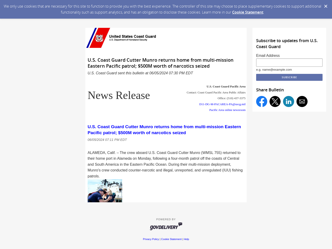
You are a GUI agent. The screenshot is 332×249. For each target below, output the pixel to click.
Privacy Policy (151, 239)
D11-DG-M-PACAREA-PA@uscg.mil (222, 104)
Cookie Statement (247, 12)
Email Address (268, 56)
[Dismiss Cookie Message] (326, 6)
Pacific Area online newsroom (227, 110)
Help (186, 239)
